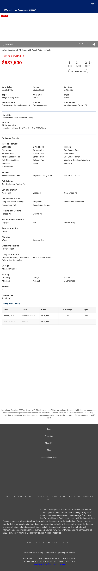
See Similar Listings (78, 71)
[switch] (81, 44)
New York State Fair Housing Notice (49, 564)
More (93, 4)
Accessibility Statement (51, 496)
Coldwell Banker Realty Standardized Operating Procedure (49, 552)
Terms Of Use (10, 496)
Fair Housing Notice (79, 496)
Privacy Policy (28, 496)
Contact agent (9, 44)
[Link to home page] (2, 4)
